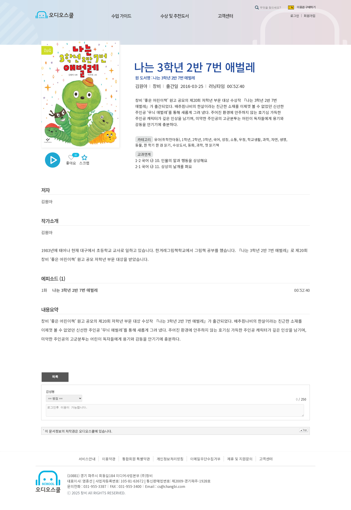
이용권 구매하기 (306, 7)
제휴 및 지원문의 (240, 458)
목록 (55, 376)
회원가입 (309, 15)
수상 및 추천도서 (174, 16)
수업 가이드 (121, 16)
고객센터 (225, 16)
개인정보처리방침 (170, 458)
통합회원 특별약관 (136, 458)
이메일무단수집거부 (205, 458)
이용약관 (109, 458)
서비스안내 (87, 458)
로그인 (294, 15)
